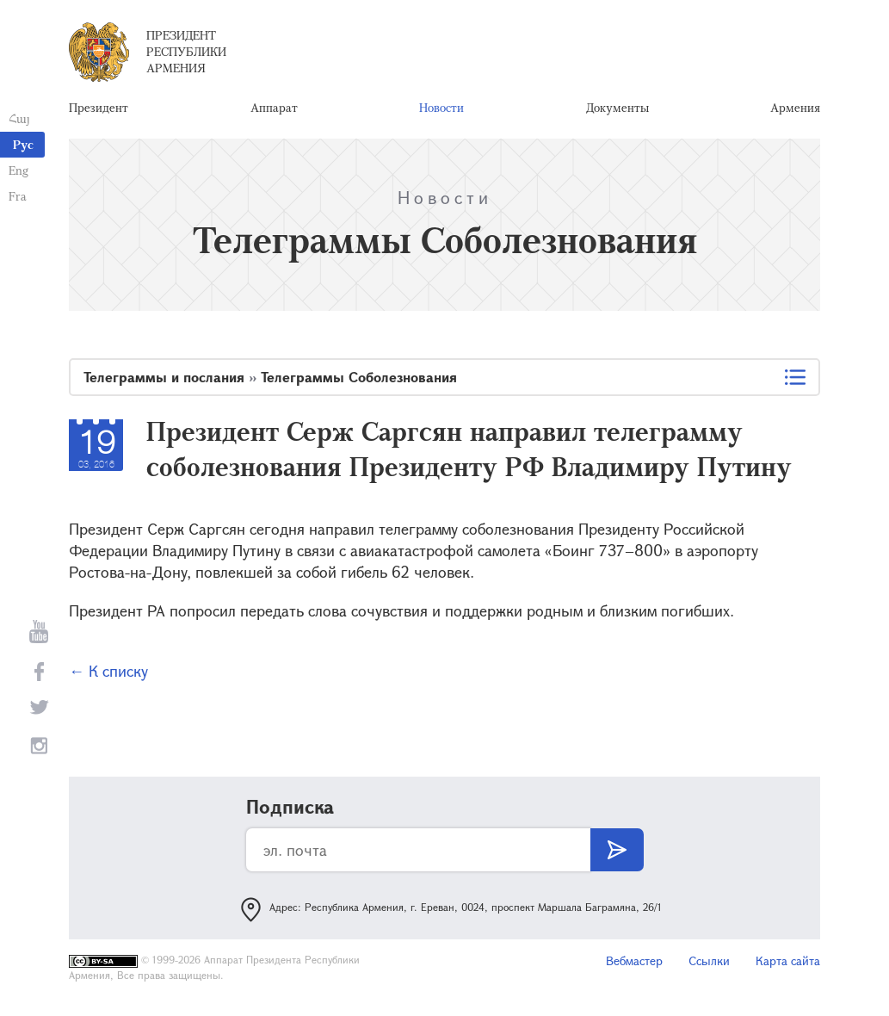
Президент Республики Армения (186, 51)
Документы (617, 107)
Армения (795, 107)
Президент (98, 107)
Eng (18, 170)
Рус (23, 144)
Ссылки (709, 960)
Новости (441, 107)
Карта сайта (788, 960)
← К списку (108, 670)
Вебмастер (634, 960)
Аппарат (274, 107)
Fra (18, 196)
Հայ (19, 118)
